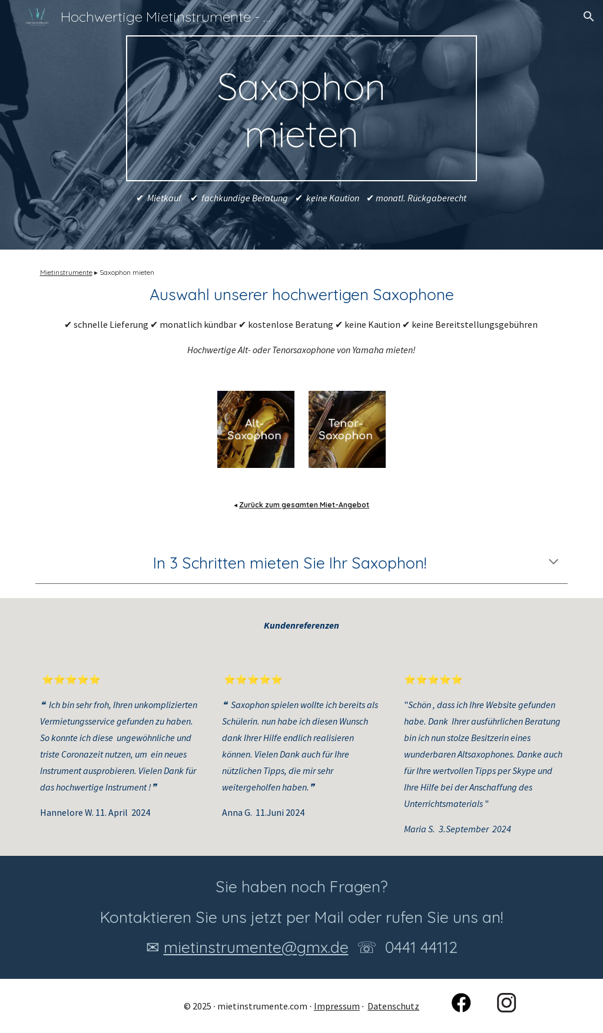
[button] (589, 16)
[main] (301, 108)
